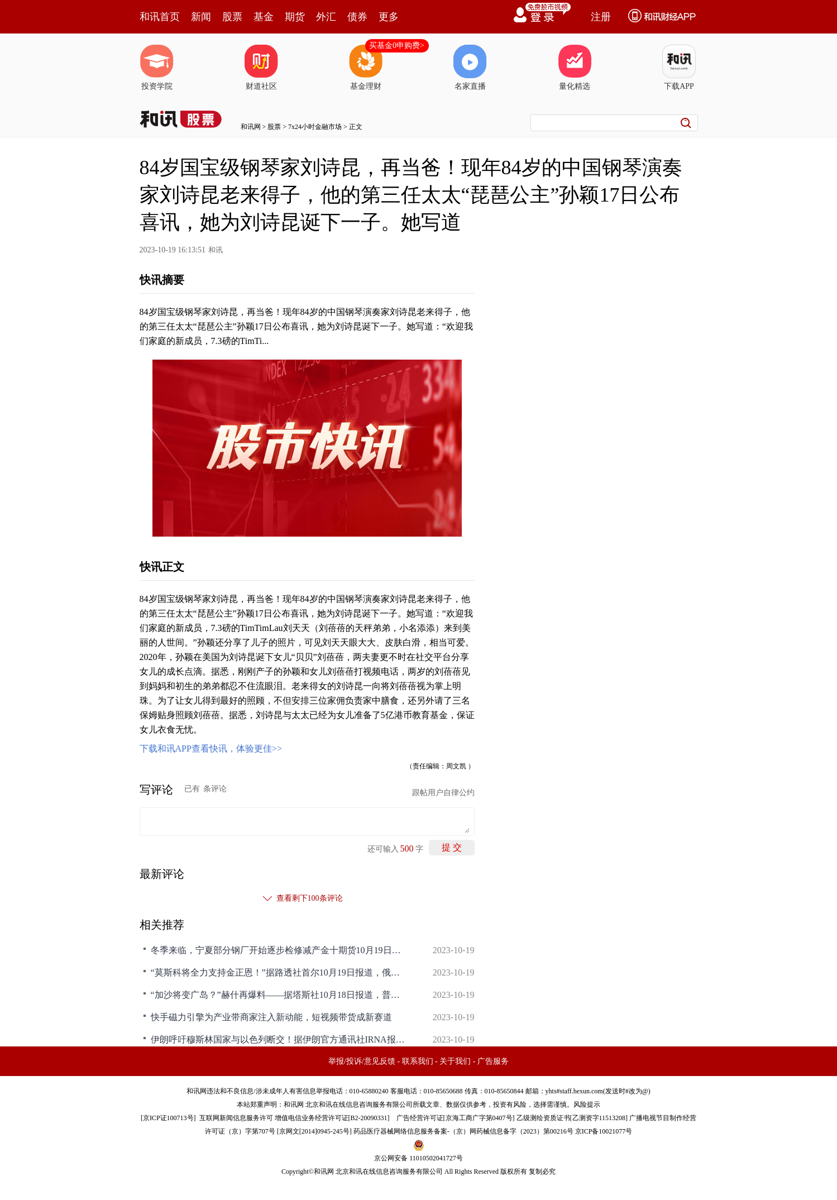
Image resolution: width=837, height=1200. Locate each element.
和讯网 (251, 127)
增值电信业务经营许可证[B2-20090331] (332, 1118)
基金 (264, 16)
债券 (357, 16)
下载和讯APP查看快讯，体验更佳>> (211, 748)
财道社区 (261, 67)
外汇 (326, 16)
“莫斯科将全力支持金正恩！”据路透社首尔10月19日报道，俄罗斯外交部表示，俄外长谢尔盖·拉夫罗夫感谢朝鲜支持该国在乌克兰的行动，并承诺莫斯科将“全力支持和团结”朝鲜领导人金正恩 (279, 972)
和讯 (215, 250)
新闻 (201, 16)
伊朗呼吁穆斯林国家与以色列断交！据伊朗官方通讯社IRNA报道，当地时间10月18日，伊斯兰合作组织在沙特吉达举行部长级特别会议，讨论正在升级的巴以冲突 (279, 1039)
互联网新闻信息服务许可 (236, 1118)
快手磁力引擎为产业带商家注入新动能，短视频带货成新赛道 (271, 1017)
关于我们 (455, 1061)
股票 (232, 16)
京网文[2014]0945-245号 (314, 1131)
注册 (601, 16)
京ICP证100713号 (168, 1118)
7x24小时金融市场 (315, 127)
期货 (295, 16)
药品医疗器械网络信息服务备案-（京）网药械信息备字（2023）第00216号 (463, 1131)
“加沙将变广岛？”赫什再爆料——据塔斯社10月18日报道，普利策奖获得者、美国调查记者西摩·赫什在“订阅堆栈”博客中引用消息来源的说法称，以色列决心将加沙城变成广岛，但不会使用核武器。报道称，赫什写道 (279, 995)
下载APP (679, 67)
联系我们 (417, 1061)
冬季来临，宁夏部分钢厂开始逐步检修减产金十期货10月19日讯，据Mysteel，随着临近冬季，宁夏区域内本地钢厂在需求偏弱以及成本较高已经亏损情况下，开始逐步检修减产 (279, 950)
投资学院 (157, 67)
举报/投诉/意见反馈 (361, 1061)
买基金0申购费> (396, 45)
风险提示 (586, 1104)
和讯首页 (160, 16)
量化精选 (574, 67)
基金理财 (365, 67)
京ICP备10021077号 (604, 1131)
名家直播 (470, 67)
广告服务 (493, 1061)
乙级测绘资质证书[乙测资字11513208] (572, 1118)
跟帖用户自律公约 (443, 792)
